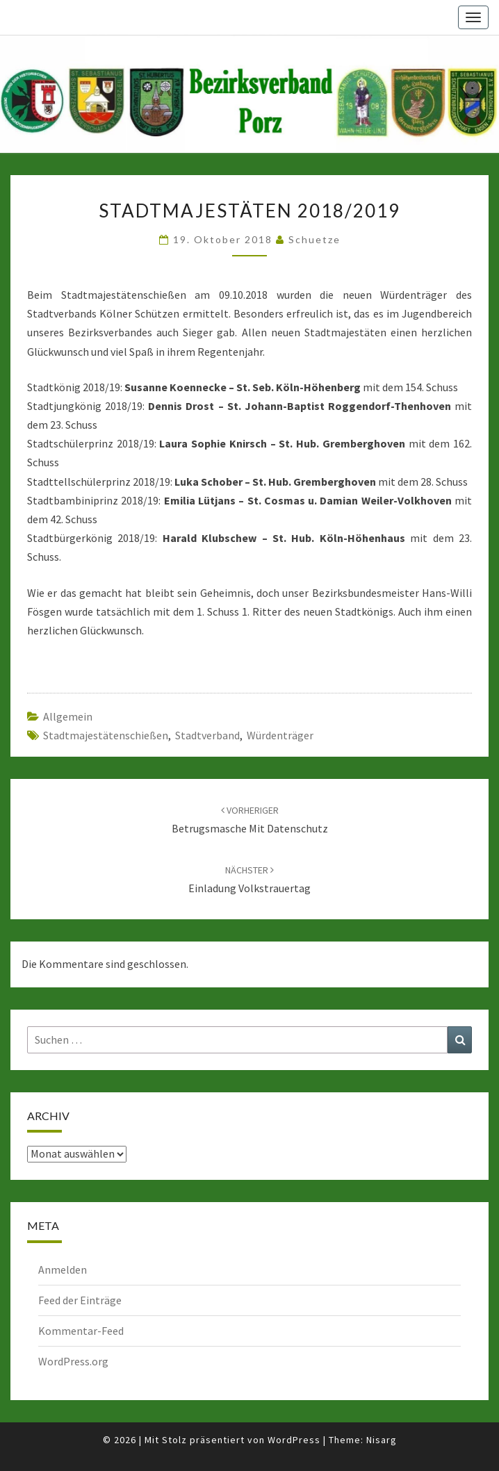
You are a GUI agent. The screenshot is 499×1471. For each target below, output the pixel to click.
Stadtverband (207, 735)
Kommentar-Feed (81, 1331)
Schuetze (314, 239)
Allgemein (67, 716)
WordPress (294, 1439)
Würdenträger (280, 735)
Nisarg (381, 1439)
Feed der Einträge (80, 1300)
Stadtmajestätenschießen (105, 735)
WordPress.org (73, 1361)
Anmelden (62, 1269)
